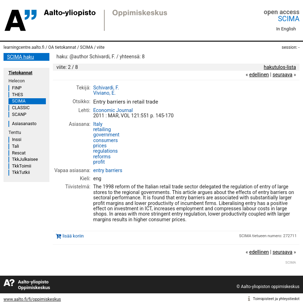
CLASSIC (21, 107)
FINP (17, 87)
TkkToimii (21, 166)
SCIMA (288, 18)
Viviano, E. (104, 93)
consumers (105, 140)
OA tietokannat (62, 47)
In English (286, 28)
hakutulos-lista (280, 67)
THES (17, 94)
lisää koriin (73, 236)
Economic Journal (113, 110)
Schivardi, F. (106, 87)
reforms (101, 156)
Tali (15, 146)
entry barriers (107, 170)
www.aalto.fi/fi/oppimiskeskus (32, 299)
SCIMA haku (20, 57)
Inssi (16, 139)
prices (100, 145)
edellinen (259, 74)
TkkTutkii (21, 172)
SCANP (19, 114)
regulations (105, 151)
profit (99, 162)
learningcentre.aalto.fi (24, 47)
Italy (97, 124)
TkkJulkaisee (25, 159)
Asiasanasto (24, 123)
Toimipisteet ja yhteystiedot (276, 299)
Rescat (19, 153)
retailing (102, 129)
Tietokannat (20, 72)
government (106, 134)
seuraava (282, 74)
